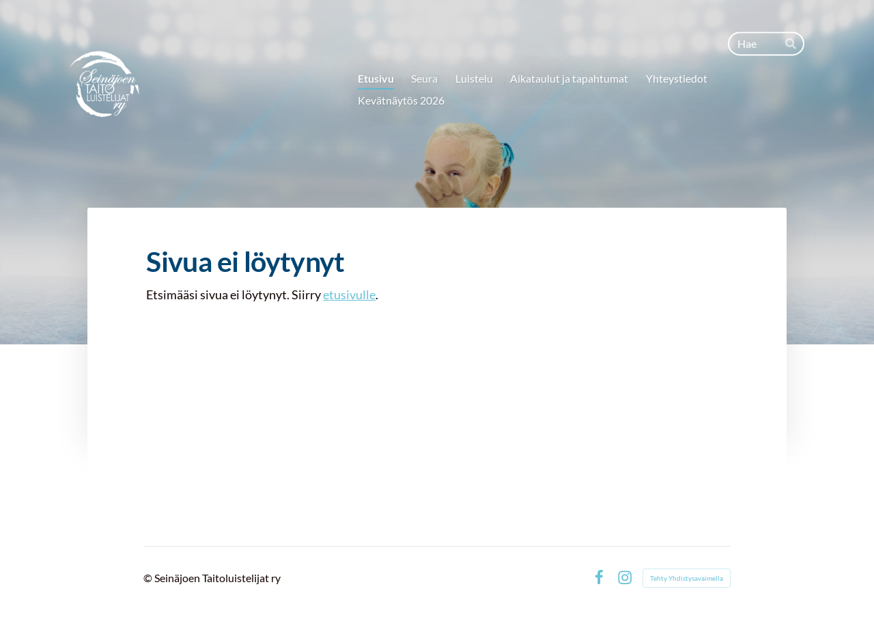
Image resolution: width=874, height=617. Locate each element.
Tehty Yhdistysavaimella (686, 578)
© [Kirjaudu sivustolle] (148, 577)
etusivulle (349, 294)
